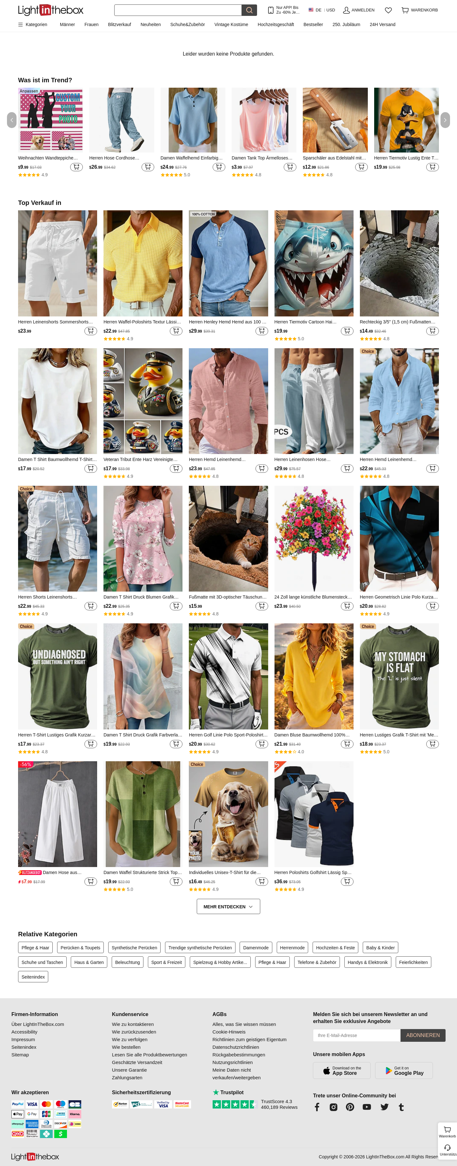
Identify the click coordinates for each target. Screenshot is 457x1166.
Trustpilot (228, 1092)
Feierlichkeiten (413, 962)
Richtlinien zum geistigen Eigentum (250, 1039)
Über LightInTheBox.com (37, 1024)
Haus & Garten (89, 962)
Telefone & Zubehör (317, 962)
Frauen (91, 24)
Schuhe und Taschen (42, 962)
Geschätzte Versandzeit (137, 1062)
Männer (67, 24)
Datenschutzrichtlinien (236, 1047)
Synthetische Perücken (134, 947)
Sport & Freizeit (166, 962)
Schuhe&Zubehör (187, 24)
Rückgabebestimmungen (239, 1054)
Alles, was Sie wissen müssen (244, 1024)
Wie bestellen (126, 1047)
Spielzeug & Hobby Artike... (220, 962)
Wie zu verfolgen (130, 1039)
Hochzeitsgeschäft (276, 24)
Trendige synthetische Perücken (200, 947)
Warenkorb (447, 1131)
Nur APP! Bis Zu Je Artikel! (287, 10)
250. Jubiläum (346, 24)
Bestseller (313, 24)
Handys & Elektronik (368, 962)
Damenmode (255, 947)
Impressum (23, 1039)
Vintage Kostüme (231, 24)
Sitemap (20, 1054)
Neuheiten (151, 24)
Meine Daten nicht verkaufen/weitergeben (237, 1073)
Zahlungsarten (127, 1077)
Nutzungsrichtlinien (233, 1062)
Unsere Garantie (129, 1070)
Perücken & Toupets (80, 947)
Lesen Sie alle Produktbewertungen (149, 1054)
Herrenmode (292, 947)
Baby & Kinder (380, 947)
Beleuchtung (127, 962)
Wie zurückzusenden (134, 1031)
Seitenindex (33, 977)
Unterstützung (448, 1154)
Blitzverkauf (119, 24)
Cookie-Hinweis (229, 1031)
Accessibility (24, 1031)
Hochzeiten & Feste (335, 947)
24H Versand (382, 24)
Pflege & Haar (35, 947)
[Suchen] (178, 10)
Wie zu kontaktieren (133, 1024)
